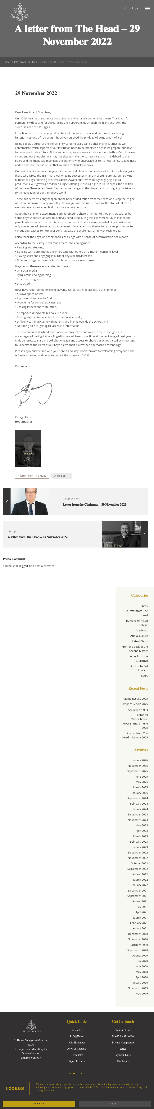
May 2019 (142, 993)
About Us (77, 1030)
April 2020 (142, 977)
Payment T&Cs (123, 1055)
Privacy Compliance (123, 1042)
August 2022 (140, 874)
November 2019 (138, 988)
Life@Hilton (77, 1036)
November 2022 (138, 858)
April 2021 (142, 912)
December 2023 (138, 814)
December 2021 (138, 890)
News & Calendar (77, 1049)
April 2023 (142, 830)
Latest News (140, 641)
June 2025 (142, 776)
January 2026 (140, 760)
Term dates (77, 1055)
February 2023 (139, 841)
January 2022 (140, 885)
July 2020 (142, 961)
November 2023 (138, 820)
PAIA (123, 1049)
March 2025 (140, 787)
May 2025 (142, 782)
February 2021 (139, 923)
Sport (144, 675)
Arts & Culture (139, 636)
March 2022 (140, 879)
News (144, 605)
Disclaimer (123, 1061)
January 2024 (140, 809)
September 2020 (137, 950)
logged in (25, 566)
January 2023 (140, 847)
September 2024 (137, 798)
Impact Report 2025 (135, 704)
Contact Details (123, 1030)
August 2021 (140, 901)
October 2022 (139, 863)
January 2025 (140, 793)
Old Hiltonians (77, 1042)
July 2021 (142, 907)
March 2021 (140, 917)
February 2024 (139, 803)
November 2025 (138, 765)
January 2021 (140, 928)
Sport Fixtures (77, 1061)
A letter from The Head (24, 62)
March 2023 (140, 836)
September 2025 (137, 771)
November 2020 (138, 939)
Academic (142, 630)
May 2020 (142, 972)
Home (6, 62)
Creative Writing (138, 709)
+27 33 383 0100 (123, 1036)
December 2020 (138, 934)
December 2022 (138, 852)
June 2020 (142, 966)
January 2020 (140, 982)
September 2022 (137, 868)
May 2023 (142, 825)
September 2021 (137, 896)
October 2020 (139, 945)
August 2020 (140, 955)
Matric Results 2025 (135, 698)
